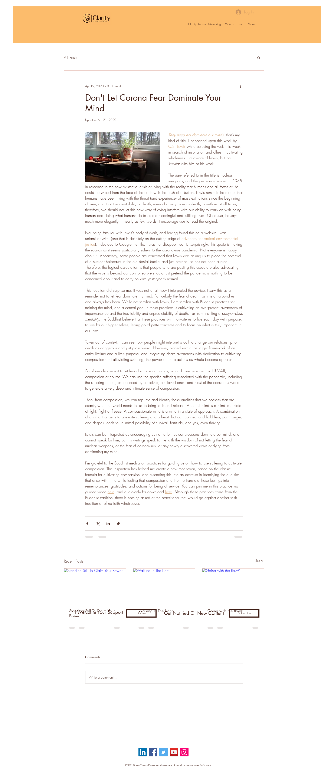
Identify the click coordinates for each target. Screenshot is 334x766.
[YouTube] (174, 752)
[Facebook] (153, 752)
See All (259, 561)
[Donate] (141, 613)
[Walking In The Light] (164, 586)
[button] (259, 57)
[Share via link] (119, 523)
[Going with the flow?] (233, 586)
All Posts (70, 57)
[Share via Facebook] (87, 523)
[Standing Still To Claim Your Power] (95, 586)
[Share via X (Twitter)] (98, 523)
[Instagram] (184, 752)
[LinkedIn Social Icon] (142, 752)
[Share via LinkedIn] (108, 523)
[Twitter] (163, 752)
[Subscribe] (244, 613)
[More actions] (240, 85)
